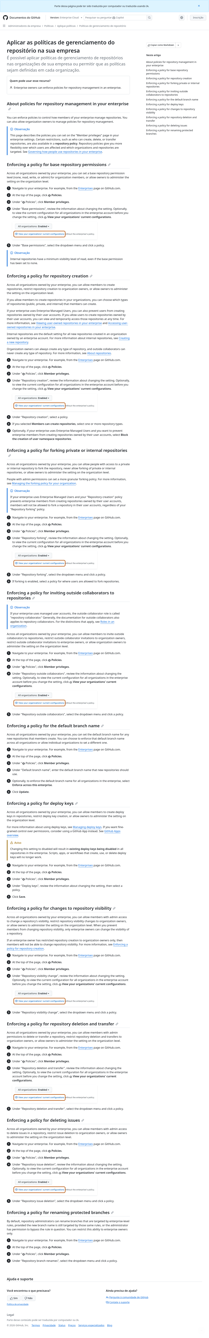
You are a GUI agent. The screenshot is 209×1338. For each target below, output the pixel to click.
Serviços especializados (91, 1325)
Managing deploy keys (87, 827)
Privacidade (49, 1325)
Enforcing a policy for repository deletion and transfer (62, 1024)
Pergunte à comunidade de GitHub (127, 1297)
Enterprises (85, 188)
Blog (109, 1325)
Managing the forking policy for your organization (44, 483)
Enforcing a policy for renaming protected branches (60, 1212)
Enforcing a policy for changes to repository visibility (61, 908)
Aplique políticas (66, 26)
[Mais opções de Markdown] (178, 45)
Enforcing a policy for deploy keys (42, 803)
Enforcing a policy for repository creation (49, 276)
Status (61, 1325)
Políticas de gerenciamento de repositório (102, 26)
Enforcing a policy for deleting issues (45, 1120)
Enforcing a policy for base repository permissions (59, 164)
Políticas (48, 26)
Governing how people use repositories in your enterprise (65, 152)
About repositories (99, 353)
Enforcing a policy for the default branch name (55, 725)
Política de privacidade (17, 1304)
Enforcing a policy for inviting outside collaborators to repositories (60, 595)
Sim (14, 1298)
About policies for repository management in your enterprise (68, 105)
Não (28, 1298)
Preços (72, 1325)
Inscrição (198, 17)
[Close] (199, 6)
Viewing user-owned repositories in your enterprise (69, 323)
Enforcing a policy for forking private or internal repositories (67, 452)
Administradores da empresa (24, 26)
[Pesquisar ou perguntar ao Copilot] (118, 17)
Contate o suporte (118, 1302)
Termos (36, 1325)
